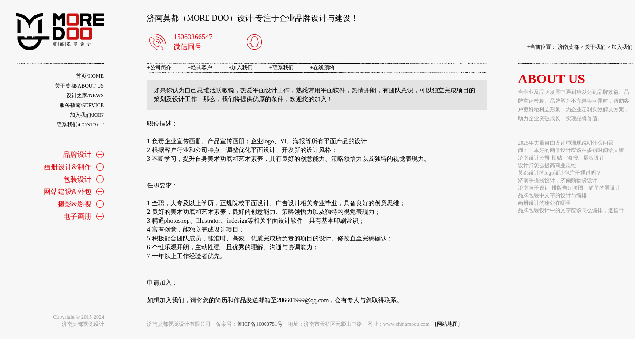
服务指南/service (82, 105)
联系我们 (281, 68)
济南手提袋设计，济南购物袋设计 (557, 180)
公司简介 (159, 68)
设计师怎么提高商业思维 (547, 165)
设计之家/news (85, 95)
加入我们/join (87, 115)
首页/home (90, 76)
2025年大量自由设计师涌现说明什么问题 (565, 143)
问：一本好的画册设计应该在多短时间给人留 (571, 150)
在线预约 (322, 68)
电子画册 (77, 216)
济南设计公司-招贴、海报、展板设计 (561, 158)
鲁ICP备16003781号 (260, 324)
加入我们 (622, 47)
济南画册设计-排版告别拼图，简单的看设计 (569, 188)
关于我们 (595, 47)
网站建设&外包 (67, 191)
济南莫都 (568, 47)
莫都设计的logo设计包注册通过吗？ (559, 173)
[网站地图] (447, 324)
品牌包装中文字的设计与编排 (552, 195)
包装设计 (77, 179)
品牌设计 (77, 154)
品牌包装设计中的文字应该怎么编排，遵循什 (571, 210)
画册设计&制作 (67, 167)
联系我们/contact (80, 125)
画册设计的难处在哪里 (544, 203)
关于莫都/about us (79, 86)
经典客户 (200, 68)
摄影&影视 (74, 204)
